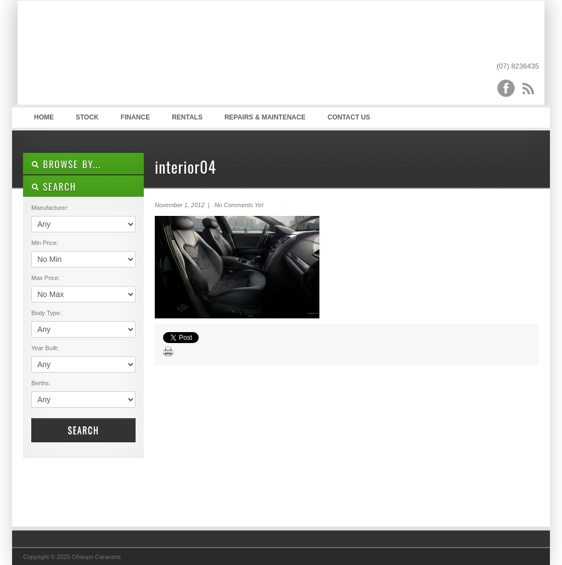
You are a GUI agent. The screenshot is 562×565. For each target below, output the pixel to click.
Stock (87, 117)
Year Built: (45, 348)
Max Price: (45, 278)
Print (168, 351)
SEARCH (53, 186)
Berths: (40, 383)
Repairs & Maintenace (265, 117)
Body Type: (46, 313)
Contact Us (349, 117)
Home (44, 117)
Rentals (187, 117)
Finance (135, 117)
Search (83, 430)
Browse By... (66, 164)
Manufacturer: (50, 207)
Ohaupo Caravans (132, 55)
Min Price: (44, 242)
